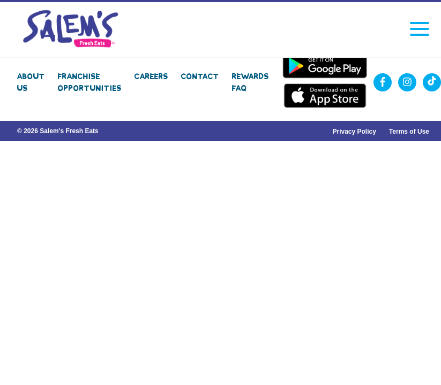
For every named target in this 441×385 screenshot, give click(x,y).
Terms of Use (409, 131)
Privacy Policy (354, 131)
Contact (200, 76)
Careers (151, 76)
